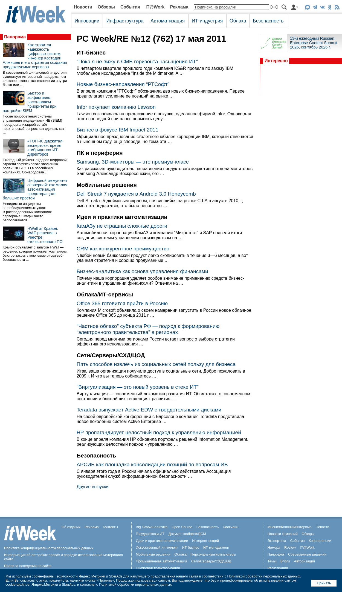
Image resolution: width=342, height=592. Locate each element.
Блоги (285, 561)
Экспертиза (276, 541)
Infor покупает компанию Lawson (116, 107)
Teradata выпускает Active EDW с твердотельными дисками (149, 410)
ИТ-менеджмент (216, 547)
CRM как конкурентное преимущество (123, 248)
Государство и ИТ (150, 534)
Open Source (182, 527)
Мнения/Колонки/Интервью (289, 527)
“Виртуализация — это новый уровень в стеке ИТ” (138, 387)
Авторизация (304, 561)
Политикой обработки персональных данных (263, 576)
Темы (271, 561)
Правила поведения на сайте (28, 566)
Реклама (179, 7)
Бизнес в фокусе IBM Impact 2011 (117, 130)
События (130, 7)
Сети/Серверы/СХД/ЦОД (211, 561)
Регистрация (277, 568)
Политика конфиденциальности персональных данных (48, 548)
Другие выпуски (92, 486)
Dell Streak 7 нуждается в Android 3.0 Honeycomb (136, 194)
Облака (238, 21)
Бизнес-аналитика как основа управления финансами (142, 271)
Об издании (71, 527)
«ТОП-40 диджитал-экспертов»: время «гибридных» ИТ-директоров (45, 147)
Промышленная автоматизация (161, 561)
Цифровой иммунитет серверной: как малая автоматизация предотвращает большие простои (35, 189)
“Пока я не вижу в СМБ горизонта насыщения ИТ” (137, 61)
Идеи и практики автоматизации (162, 541)
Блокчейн (230, 527)
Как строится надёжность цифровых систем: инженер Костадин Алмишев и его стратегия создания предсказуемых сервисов (35, 56)
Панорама (15, 37)
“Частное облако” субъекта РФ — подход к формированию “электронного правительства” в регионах (148, 329)
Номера (273, 547)
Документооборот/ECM (187, 534)
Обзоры (106, 7)
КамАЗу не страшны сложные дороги (122, 226)
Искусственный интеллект (157, 547)
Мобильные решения (153, 554)
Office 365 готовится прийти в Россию (122, 303)
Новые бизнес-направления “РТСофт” (123, 84)
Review (290, 547)
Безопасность (268, 21)
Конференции (320, 541)
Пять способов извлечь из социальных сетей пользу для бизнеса (156, 364)
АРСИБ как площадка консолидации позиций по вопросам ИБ (152, 464)
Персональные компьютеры (213, 554)
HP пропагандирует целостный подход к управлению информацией (159, 432)
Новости (83, 7)
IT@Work (155, 7)
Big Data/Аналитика (151, 527)
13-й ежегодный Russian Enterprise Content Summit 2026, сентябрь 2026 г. (313, 42)
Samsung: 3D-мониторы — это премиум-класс (133, 162)
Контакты (110, 527)
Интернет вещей (205, 541)
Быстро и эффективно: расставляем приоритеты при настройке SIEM (30, 102)
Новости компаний (282, 534)
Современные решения (307, 554)
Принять (324, 583)
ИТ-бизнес (190, 547)
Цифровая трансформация (158, 568)
